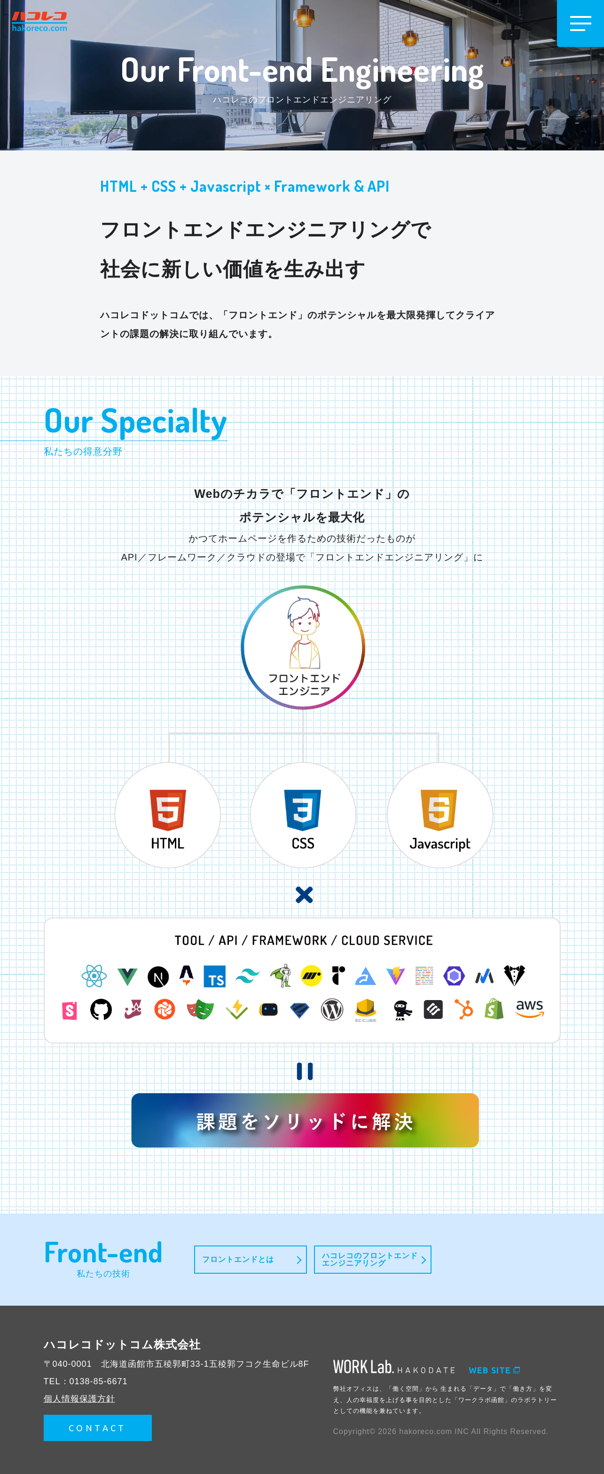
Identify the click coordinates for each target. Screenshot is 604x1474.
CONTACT (97, 1428)
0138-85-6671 (99, 1381)
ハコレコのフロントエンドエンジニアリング (370, 1259)
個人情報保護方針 (79, 1398)
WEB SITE (494, 1370)
